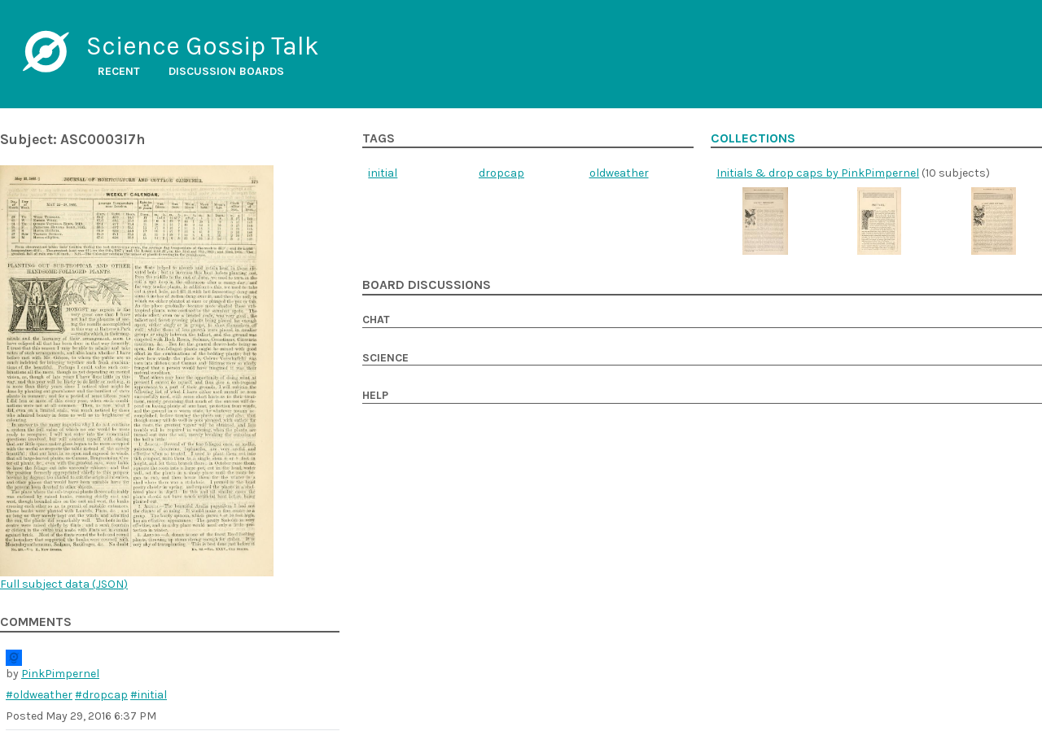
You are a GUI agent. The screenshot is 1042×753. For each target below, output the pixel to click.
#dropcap (101, 695)
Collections (753, 138)
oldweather (619, 173)
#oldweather (39, 695)
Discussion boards (226, 71)
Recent (119, 71)
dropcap (501, 173)
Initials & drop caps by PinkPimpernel (817, 173)
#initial (148, 695)
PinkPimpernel (60, 674)
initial (382, 173)
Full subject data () (64, 584)
